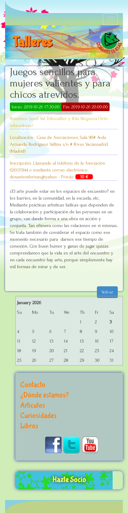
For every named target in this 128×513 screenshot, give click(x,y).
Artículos (32, 405)
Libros (29, 426)
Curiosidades (38, 415)
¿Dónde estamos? (44, 395)
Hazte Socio (69, 480)
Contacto (32, 385)
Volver (107, 292)
